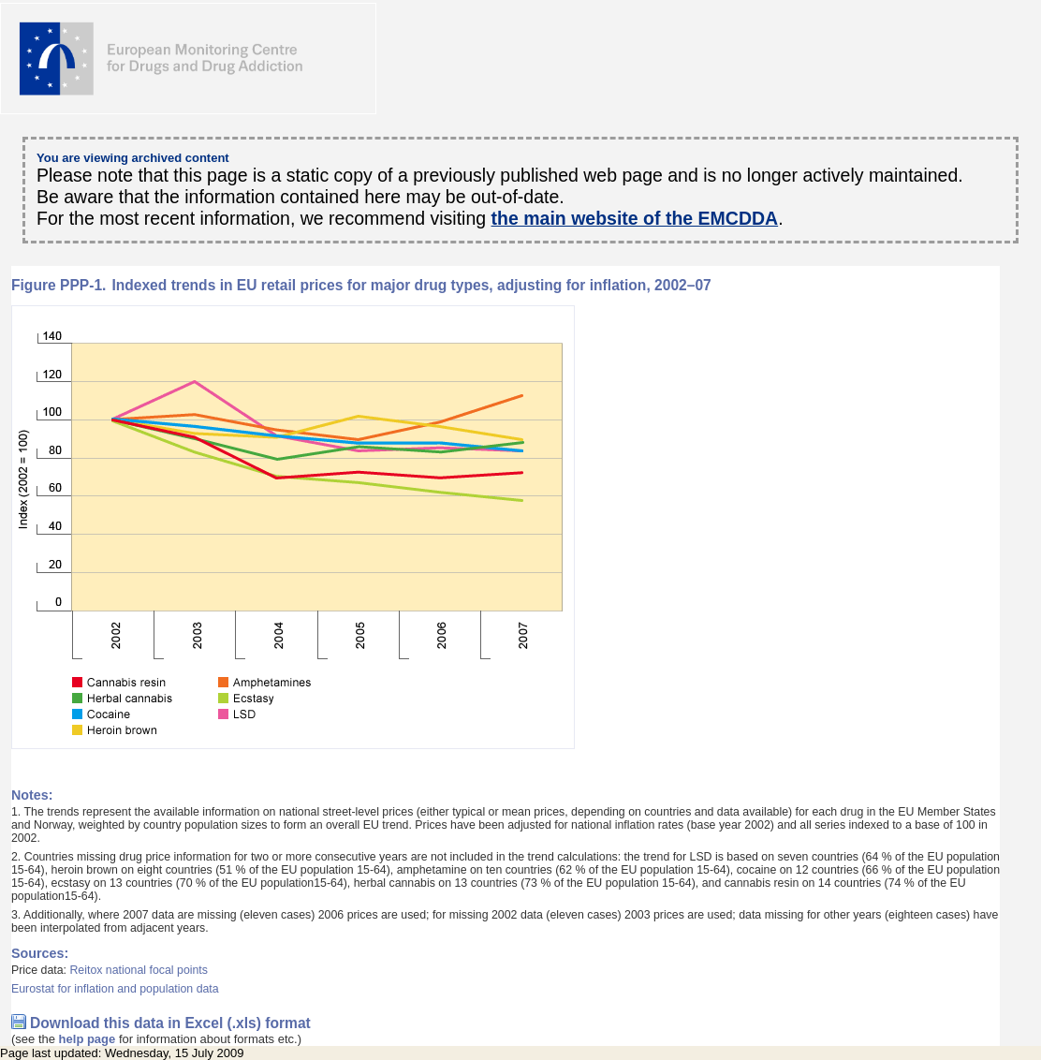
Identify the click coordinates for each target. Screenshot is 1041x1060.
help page (87, 1039)
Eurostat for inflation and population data (115, 988)
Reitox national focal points (138, 970)
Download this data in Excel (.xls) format (170, 1023)
